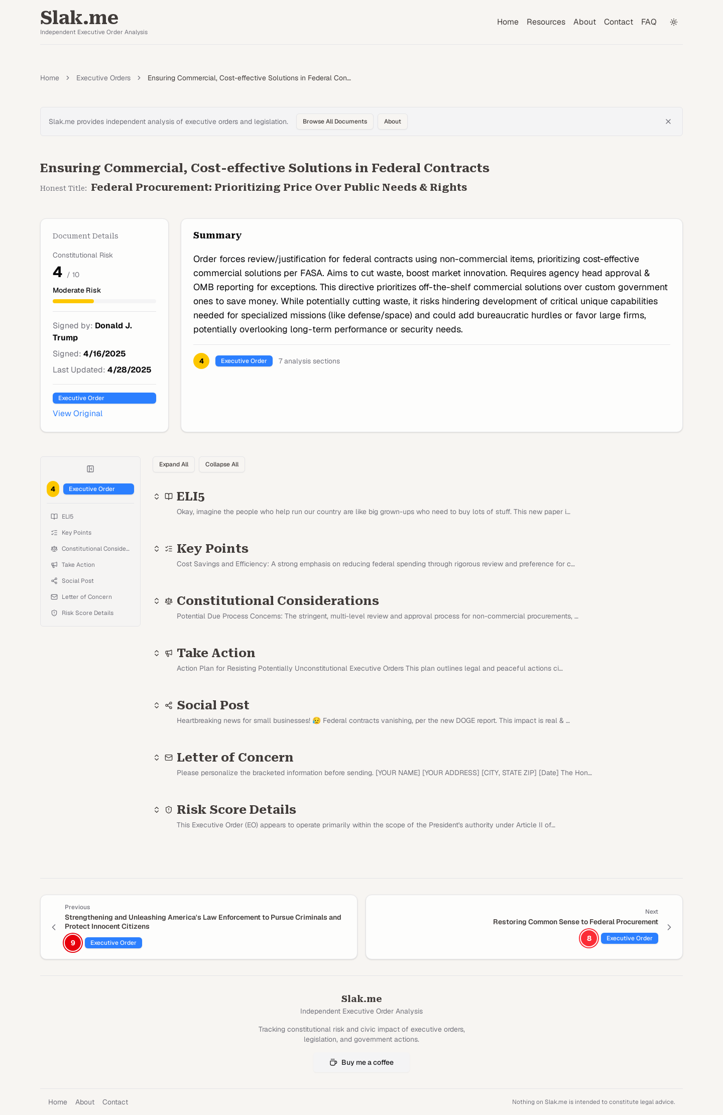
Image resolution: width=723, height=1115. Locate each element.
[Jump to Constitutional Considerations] (90, 549)
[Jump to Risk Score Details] (90, 613)
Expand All (173, 464)
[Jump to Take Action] (90, 565)
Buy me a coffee (361, 1062)
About (584, 22)
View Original (77, 413)
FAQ (649, 22)
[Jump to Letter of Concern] (90, 597)
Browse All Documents (335, 121)
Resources (546, 22)
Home (508, 22)
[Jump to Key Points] (90, 533)
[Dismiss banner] (668, 121)
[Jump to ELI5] (90, 517)
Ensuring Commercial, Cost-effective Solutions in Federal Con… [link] (249, 77)
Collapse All (221, 464)
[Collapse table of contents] (90, 469)
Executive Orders (103, 77)
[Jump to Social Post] (90, 581)
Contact (618, 22)
